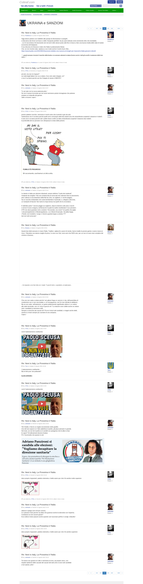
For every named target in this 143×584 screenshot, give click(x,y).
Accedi (120, 2)
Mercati (34, 10)
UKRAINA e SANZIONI (50, 14)
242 (97, 28)
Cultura (114, 10)
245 (108, 28)
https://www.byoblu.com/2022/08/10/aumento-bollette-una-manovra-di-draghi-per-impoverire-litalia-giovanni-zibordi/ (58, 51)
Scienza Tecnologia (103, 10)
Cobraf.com (27, 2)
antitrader (27, 88)
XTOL (26, 70)
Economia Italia (37, 14)
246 (112, 28)
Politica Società (90, 10)
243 (101, 28)
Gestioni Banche (63, 10)
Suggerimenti (24, 10)
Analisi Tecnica (51, 10)
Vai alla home (27, 6)
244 (104, 28)
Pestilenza (28, 35)
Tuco (26, 366)
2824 (119, 28)
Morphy (27, 228)
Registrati (111, 2)
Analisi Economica (77, 10)
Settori (41, 10)
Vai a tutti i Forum (44, 6)
